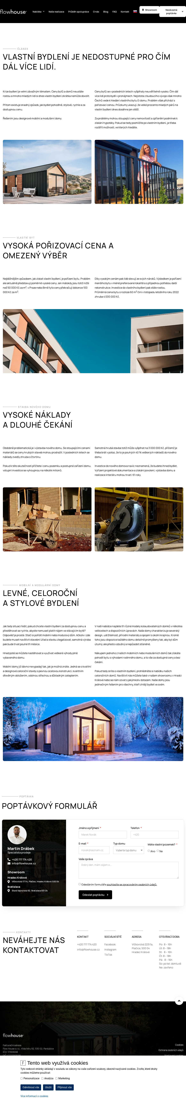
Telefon (135, 828)
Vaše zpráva (86, 859)
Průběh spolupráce (78, 11)
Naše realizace (56, 11)
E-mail (83, 843)
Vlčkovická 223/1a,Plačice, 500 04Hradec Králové (142, 948)
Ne (161, 851)
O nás (96, 11)
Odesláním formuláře (119, 884)
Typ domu (119, 843)
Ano (152, 851)
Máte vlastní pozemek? (162, 844)
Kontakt (125, 11)
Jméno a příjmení (89, 828)
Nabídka (38, 11)
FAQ (114, 11)
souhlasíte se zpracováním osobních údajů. (132, 884)
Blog (105, 11)
